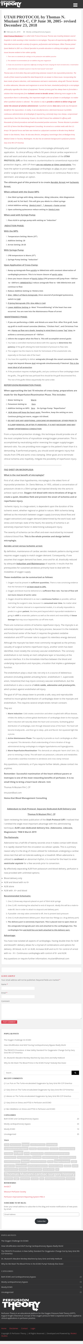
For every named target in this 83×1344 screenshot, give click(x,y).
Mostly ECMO (9, 1132)
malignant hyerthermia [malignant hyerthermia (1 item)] (50, 1160)
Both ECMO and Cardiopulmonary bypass (21, 1122)
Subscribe (41, 1224)
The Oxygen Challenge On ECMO (17, 1043)
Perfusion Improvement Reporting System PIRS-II (24, 1200)
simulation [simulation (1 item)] (22, 1172)
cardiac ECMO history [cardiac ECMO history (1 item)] (38, 1148)
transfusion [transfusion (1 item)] (8, 1182)
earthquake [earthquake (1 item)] (8, 1156)
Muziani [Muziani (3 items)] (25, 1164)
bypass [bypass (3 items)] (25, 1147)
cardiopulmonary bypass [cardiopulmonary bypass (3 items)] (16, 1151)
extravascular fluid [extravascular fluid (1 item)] (37, 1156)
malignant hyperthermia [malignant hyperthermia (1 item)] (67, 1160)
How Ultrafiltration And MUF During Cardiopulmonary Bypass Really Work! (35, 1048)
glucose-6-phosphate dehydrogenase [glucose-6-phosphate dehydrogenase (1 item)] (57, 1156)
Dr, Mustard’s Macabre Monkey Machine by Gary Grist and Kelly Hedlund (34, 1061)
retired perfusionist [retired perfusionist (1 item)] (11, 1172)
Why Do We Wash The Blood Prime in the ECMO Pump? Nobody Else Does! (35, 1066)
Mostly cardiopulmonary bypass (38, 32)
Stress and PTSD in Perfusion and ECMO (34, 1105)
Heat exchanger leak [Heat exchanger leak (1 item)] (24, 1160)
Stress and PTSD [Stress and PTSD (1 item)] (48, 1172)
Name (4, 984)
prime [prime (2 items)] (75, 1169)
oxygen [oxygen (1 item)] (74, 1165)
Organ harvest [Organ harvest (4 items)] (62, 1164)
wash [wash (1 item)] (41, 1182)
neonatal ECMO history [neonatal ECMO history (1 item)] (38, 1165)
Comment (5, 1001)
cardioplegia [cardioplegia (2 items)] (52, 1147)
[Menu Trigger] (75, 4)
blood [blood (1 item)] (7, 1148)
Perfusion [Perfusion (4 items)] (21, 1168)
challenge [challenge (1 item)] (33, 1152)
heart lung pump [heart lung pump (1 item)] (10, 1160)
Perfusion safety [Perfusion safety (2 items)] (55, 1169)
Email (4, 993)
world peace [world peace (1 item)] (70, 1182)
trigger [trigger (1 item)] (16, 1182)
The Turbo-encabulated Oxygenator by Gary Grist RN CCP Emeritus (44, 1086)
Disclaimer (13, 1331)
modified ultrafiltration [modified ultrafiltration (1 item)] (12, 1165)
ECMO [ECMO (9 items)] (18, 1156)
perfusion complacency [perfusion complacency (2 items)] (37, 1169)
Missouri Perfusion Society (15, 1195)
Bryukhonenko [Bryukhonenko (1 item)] (15, 1148)
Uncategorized (10, 1137)
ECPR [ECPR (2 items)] (27, 1156)
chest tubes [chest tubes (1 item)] (54, 1152)
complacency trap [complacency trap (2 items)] (67, 1152)
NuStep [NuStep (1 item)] (50, 1165)
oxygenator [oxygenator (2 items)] (9, 1169)
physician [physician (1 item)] (67, 1169)
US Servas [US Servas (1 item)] (35, 1182)
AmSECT (7, 1189)
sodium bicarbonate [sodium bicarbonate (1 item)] (34, 1172)
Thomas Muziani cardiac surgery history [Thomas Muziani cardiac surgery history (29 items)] (39, 1177)
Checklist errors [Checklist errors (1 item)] (43, 1152)
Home (3, 1331)
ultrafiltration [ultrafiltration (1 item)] (25, 1182)
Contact (24, 1331)
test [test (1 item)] (57, 1172)
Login (33, 1331)
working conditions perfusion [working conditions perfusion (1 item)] (55, 1182)
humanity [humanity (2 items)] (37, 1160)
